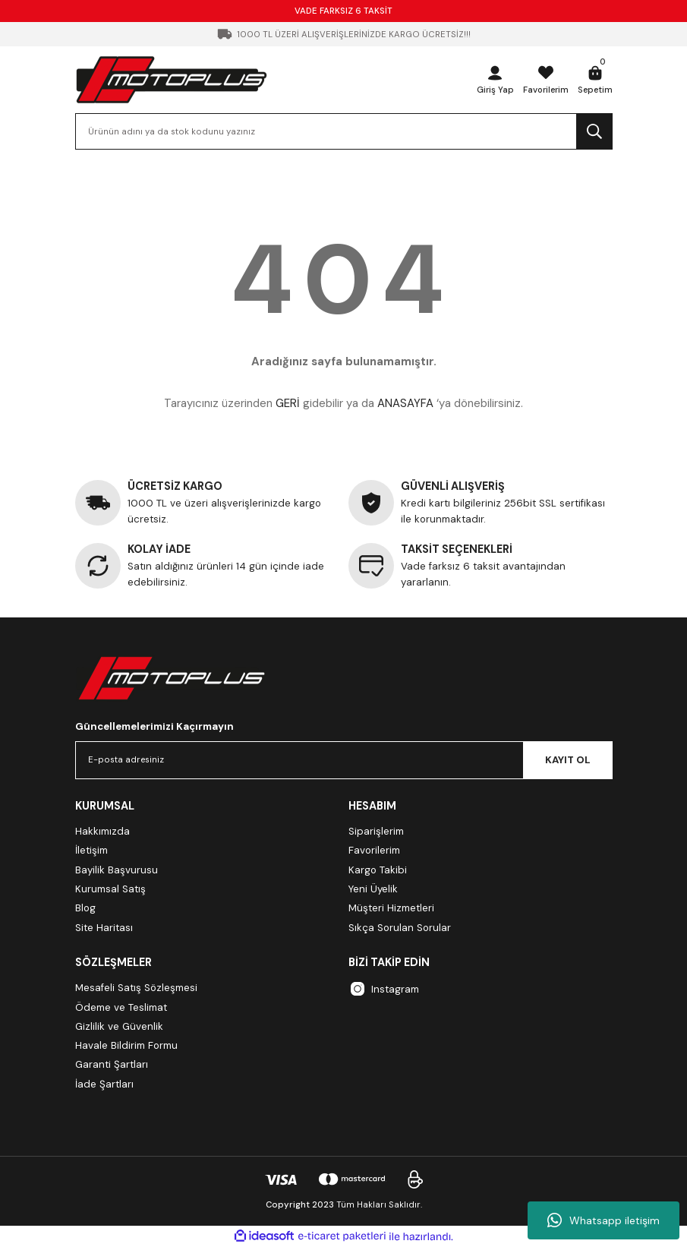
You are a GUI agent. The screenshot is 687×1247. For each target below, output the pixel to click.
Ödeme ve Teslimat (121, 1007)
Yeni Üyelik (373, 888)
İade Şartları (104, 1084)
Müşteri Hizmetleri (391, 907)
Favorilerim (374, 850)
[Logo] (171, 79)
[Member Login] (491, 80)
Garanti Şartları (111, 1064)
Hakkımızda (102, 831)
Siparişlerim (376, 831)
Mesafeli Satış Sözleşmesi (136, 987)
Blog (85, 907)
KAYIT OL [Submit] (568, 759)
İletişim (91, 850)
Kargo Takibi (377, 869)
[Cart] (594, 80)
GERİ (288, 403)
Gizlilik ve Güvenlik (119, 1026)
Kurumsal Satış (110, 888)
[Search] (344, 131)
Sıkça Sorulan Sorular (399, 927)
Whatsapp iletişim (603, 1220)
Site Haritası (104, 927)
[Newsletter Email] (344, 760)
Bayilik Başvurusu (116, 869)
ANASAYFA (405, 403)
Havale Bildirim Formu (126, 1045)
